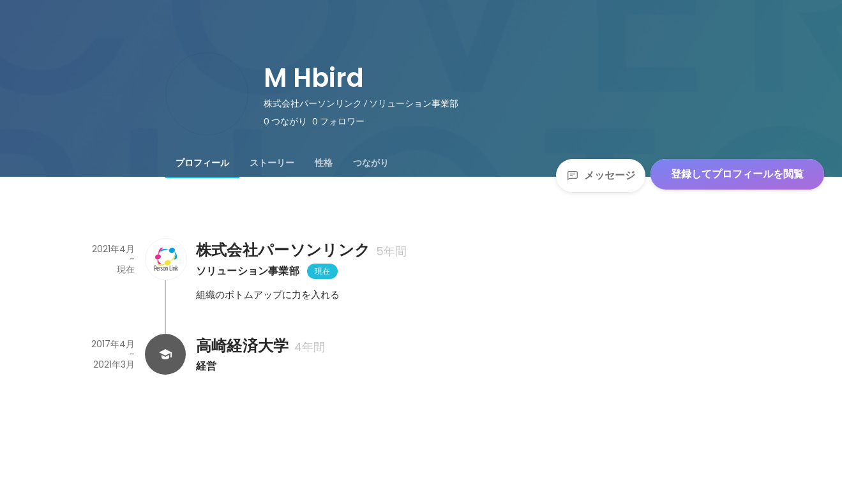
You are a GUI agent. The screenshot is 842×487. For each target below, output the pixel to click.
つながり (371, 162)
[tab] (202, 162)
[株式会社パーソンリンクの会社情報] (165, 259)
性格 (324, 162)
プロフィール (202, 162)
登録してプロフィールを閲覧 (737, 174)
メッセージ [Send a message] (600, 175)
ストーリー (272, 162)
